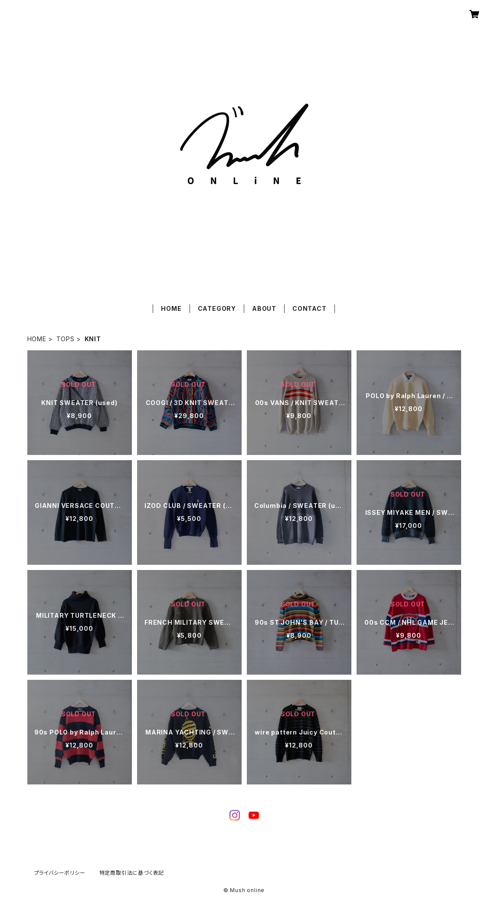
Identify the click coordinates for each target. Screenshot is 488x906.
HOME (171, 308)
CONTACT (309, 308)
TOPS (65, 339)
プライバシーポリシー (59, 873)
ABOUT (264, 308)
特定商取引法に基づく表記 (131, 873)
